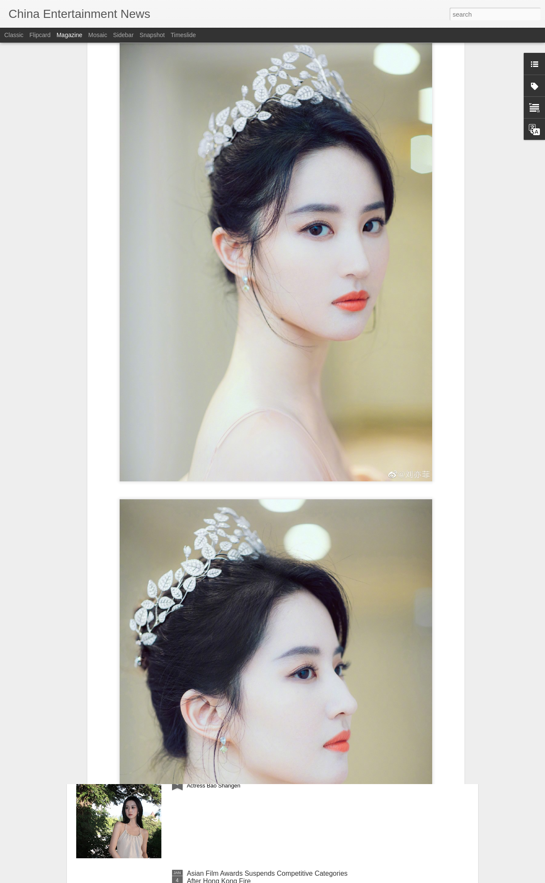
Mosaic (97, 35)
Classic (13, 35)
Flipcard (40, 35)
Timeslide (183, 35)
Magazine (70, 35)
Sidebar (123, 35)
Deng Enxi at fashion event (227, 679)
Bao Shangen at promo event (231, 776)
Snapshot (152, 35)
